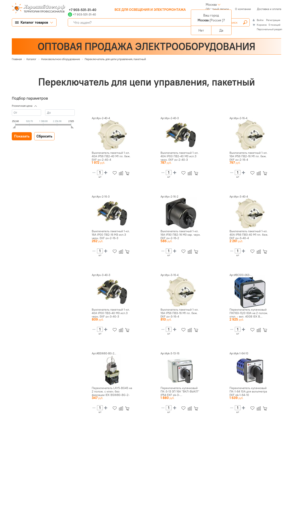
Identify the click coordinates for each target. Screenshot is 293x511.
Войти (260, 20)
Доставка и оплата (269, 9)
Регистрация (273, 20)
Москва (211, 4)
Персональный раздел (269, 29)
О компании (243, 9)
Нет (201, 30)
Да (221, 30)
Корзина (262, 24)
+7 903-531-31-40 (82, 10)
